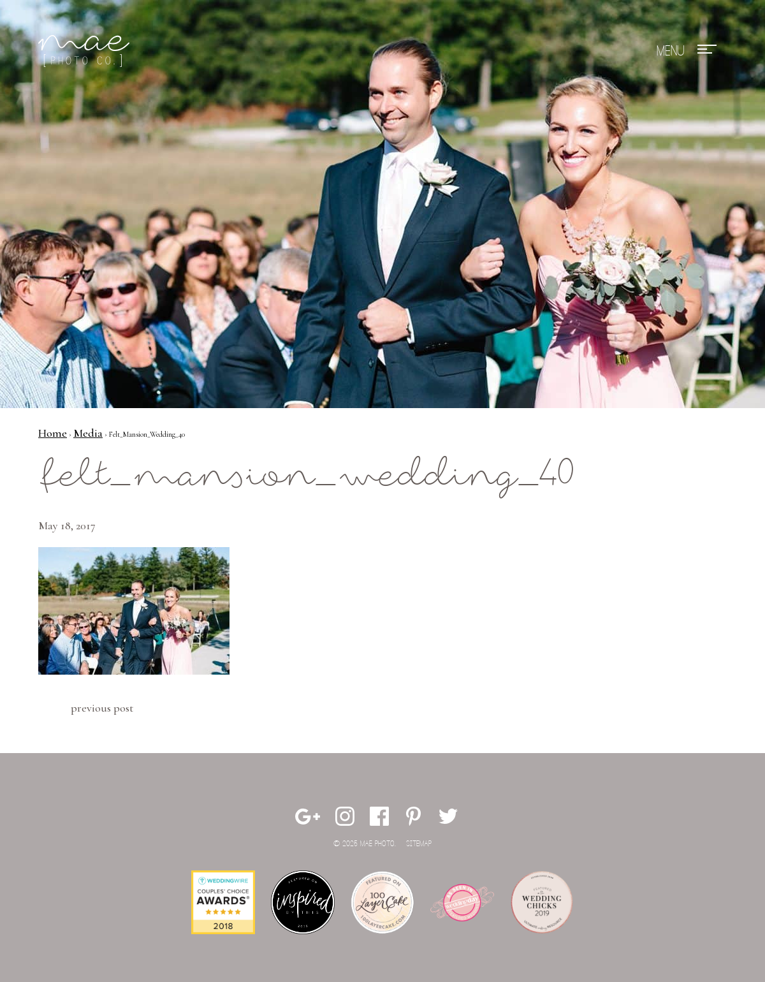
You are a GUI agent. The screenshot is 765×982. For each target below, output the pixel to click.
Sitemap (419, 844)
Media (88, 433)
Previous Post (102, 708)
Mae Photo (86, 51)
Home (52, 433)
